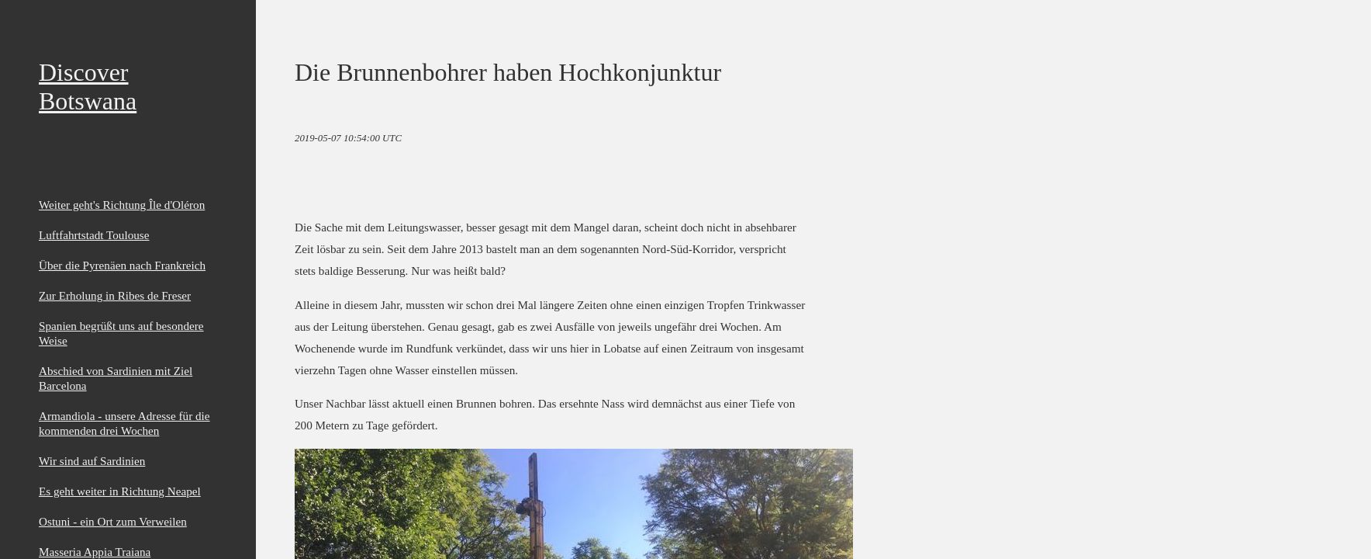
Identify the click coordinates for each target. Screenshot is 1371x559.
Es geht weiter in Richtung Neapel (120, 491)
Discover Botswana (87, 86)
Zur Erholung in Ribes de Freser (115, 295)
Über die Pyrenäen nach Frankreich (122, 265)
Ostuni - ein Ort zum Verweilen (113, 521)
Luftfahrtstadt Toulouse (94, 234)
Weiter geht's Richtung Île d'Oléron (122, 204)
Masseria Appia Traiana (94, 551)
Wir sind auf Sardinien (92, 460)
